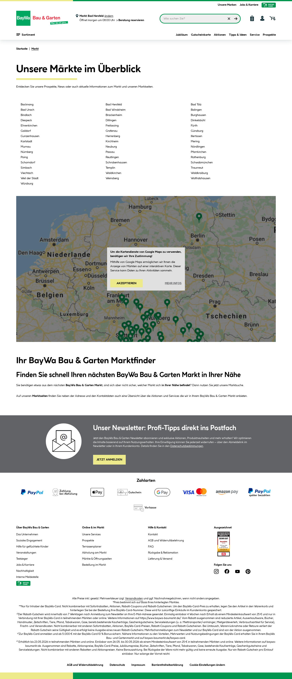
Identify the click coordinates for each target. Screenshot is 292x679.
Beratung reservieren (130, 20)
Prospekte (269, 34)
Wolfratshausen (200, 178)
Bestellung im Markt (94, 565)
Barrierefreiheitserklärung (167, 664)
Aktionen (220, 34)
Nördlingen (198, 146)
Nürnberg (27, 152)
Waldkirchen (113, 173)
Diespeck (26, 120)
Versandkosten (134, 598)
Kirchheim (112, 141)
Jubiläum (182, 34)
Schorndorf (28, 162)
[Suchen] (236, 19)
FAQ (151, 546)
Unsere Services (91, 534)
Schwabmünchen (202, 162)
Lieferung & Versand (160, 559)
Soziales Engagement (29, 540)
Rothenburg (198, 157)
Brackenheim (114, 115)
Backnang (27, 104)
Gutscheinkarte (201, 34)
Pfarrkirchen (198, 152)
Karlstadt (26, 141)
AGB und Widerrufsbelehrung (166, 540)
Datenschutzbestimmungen (186, 446)
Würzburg (27, 183)
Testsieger (22, 559)
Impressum (138, 664)
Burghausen (198, 115)
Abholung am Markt (94, 553)
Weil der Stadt (29, 178)
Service (255, 34)
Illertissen (196, 136)
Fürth (194, 125)
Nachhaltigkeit (25, 571)
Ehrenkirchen (29, 125)
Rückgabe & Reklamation (163, 553)
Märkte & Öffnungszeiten (97, 559)
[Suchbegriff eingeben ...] (200, 19)
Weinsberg (112, 178)
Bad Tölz (196, 104)
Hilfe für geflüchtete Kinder (32, 546)
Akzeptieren (126, 283)
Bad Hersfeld (114, 104)
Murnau (26, 146)
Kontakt (153, 534)
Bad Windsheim (116, 109)
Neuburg (111, 146)
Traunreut (197, 167)
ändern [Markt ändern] (108, 16)
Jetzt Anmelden (109, 459)
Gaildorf (26, 131)
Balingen (196, 109)
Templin (110, 167)
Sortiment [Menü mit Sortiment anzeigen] (25, 34)
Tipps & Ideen (238, 34)
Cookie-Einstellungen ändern (207, 664)
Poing (24, 157)
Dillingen (111, 120)
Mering (195, 141)
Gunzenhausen (30, 136)
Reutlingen (112, 157)
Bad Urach (27, 109)
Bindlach (26, 115)
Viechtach (27, 173)
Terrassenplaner (91, 546)
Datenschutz (117, 664)
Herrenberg (113, 136)
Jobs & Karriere (249, 5)
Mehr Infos (173, 283)
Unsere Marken (227, 5)
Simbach (26, 167)
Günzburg (197, 131)
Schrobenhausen (116, 162)
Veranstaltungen (26, 553)
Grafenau (111, 131)
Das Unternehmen (27, 534)
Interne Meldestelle (27, 577)
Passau (110, 152)
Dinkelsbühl (198, 120)
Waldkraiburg (199, 173)
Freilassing (112, 125)
